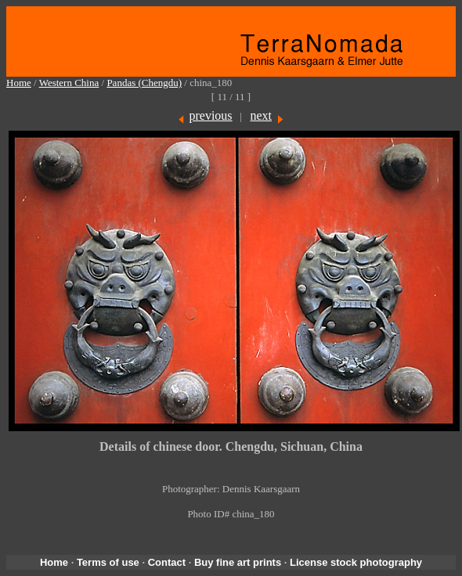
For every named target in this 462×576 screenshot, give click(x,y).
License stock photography (356, 562)
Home (18, 82)
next (261, 115)
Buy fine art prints (237, 562)
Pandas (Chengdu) (144, 82)
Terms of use (108, 562)
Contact (167, 562)
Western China (69, 82)
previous (210, 115)
